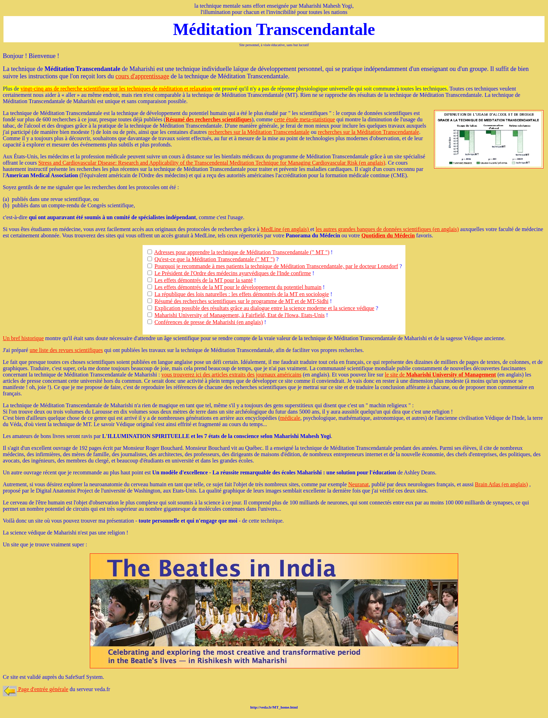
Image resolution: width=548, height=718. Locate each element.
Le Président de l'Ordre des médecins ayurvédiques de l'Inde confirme (232, 273)
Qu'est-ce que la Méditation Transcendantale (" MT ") (214, 259)
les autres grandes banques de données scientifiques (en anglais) (387, 229)
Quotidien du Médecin (388, 235)
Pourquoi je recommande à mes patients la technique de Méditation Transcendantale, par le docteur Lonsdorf (276, 266)
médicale (290, 418)
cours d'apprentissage (142, 76)
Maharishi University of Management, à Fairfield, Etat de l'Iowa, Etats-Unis (239, 315)
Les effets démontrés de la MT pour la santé (203, 280)
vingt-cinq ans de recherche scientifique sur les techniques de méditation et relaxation (116, 89)
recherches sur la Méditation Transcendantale (259, 132)
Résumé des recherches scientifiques (209, 119)
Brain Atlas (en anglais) (501, 484)
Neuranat (358, 484)
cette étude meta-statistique (304, 119)
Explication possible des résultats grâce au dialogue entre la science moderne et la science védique (264, 308)
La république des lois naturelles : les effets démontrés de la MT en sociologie (241, 294)
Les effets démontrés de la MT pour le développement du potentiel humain (238, 287)
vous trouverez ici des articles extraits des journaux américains (231, 375)
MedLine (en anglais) (285, 229)
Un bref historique (23, 338)
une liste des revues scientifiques (66, 350)
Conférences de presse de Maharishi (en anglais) (208, 322)
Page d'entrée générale (35, 689)
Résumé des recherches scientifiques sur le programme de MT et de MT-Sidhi (241, 301)
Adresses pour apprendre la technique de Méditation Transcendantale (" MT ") (242, 252)
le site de (440, 375)
